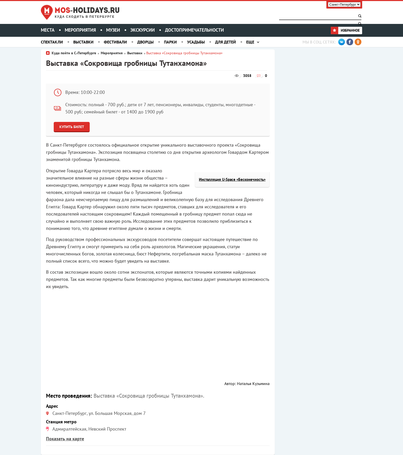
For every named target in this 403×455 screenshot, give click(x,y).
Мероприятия (80, 30)
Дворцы (145, 41)
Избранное (345, 30)
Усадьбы (196, 41)
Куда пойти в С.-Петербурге (74, 53)
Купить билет (71, 126)
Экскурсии (142, 30)
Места (47, 30)
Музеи (113, 30)
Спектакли (52, 41)
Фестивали (115, 41)
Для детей (225, 41)
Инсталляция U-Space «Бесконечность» (232, 179)
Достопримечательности (194, 30)
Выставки (83, 41)
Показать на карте (65, 439)
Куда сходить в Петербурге (85, 17)
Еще (250, 41)
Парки (170, 41)
